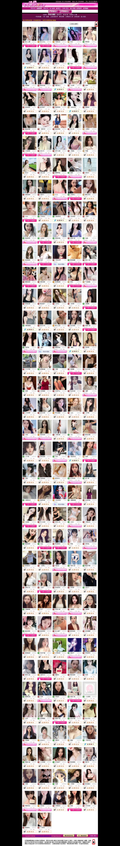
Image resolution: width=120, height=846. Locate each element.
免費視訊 (34, 42)
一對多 (65, 260)
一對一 (35, 63)
